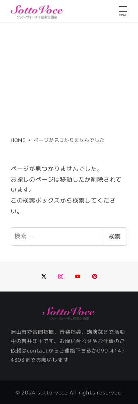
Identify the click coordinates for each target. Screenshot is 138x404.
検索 (115, 236)
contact (37, 350)
